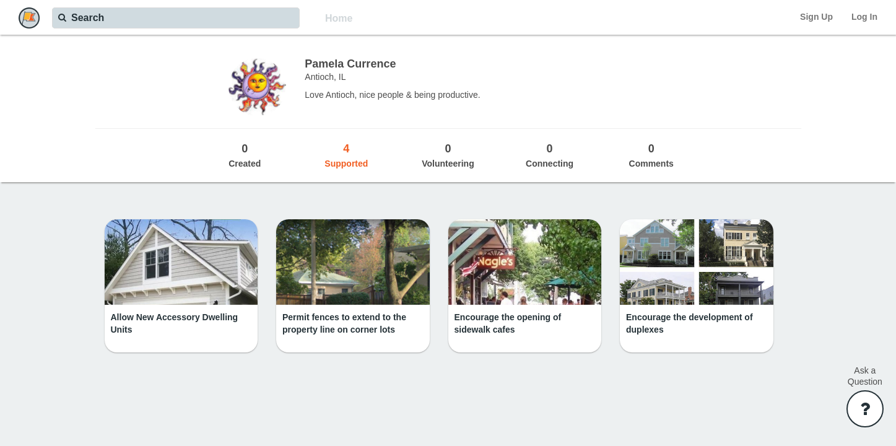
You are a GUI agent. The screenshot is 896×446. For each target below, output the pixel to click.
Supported (346, 154)
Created (244, 154)
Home (338, 18)
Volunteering (447, 154)
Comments (651, 154)
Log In (864, 17)
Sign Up (816, 17)
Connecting (549, 154)
